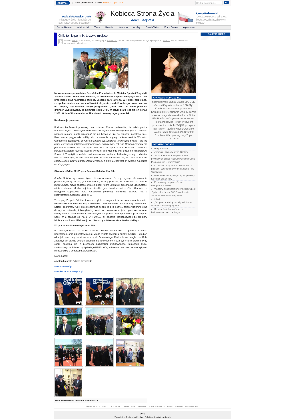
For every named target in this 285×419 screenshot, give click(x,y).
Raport (161, 128)
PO (186, 118)
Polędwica (167, 121)
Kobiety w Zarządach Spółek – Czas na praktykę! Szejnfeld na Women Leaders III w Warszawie (172, 168)
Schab (165, 132)
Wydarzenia (188, 27)
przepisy (190, 125)
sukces (179, 131)
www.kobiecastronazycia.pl (68, 271)
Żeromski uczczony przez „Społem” (171, 152)
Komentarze (87, 2)
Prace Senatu (171, 27)
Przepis (178, 125)
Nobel (192, 115)
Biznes (172, 101)
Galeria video (152, 27)
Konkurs (156, 111)
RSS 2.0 (166, 40)
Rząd (169, 128)
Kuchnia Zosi (177, 111)
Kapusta (167, 105)
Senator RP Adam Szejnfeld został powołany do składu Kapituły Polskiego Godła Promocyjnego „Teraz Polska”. (173, 158)
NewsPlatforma (180, 115)
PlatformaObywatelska (170, 118)
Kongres (187, 108)
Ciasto (180, 101)
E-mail (98, 2)
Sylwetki (109, 27)
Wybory (181, 135)
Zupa (189, 135)
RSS (142, 413)
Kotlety (165, 112)
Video (97, 27)
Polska (158, 121)
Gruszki (158, 105)
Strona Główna (64, 27)
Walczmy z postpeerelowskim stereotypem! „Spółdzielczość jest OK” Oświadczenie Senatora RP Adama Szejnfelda (173, 192)
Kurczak (191, 111)
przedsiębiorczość (162, 125)
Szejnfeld (189, 132)
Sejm (172, 132)
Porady (177, 121)
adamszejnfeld (160, 101)
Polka (191, 118)
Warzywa (171, 135)
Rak (155, 128)
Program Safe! (161, 148)
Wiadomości (83, 27)
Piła (154, 118)
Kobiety (187, 105)
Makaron (156, 115)
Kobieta (177, 105)
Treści (77, 2)
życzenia (173, 138)
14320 (157, 199)
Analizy (136, 27)
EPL (186, 101)
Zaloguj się (119, 417)
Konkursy (123, 27)
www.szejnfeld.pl (63, 266)
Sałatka (157, 132)
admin (74, 40)
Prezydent (187, 121)
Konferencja (162, 108)
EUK (192, 101)
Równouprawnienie (183, 128)
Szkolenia (160, 135)
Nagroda (166, 115)
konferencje (175, 108)
